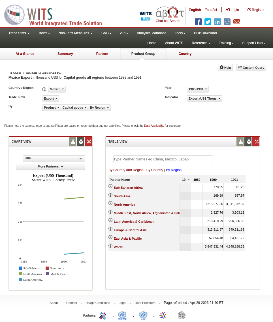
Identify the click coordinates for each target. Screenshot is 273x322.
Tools (180, 33)
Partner (102, 54)
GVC (106, 33)
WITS (56, 14)
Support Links (254, 43)
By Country (154, 170)
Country (184, 54)
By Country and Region (126, 170)
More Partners (50, 166)
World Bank (183, 315)
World (118, 247)
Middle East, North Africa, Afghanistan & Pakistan (150, 213)
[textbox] (163, 159)
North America (124, 204)
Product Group (143, 54)
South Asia (122, 196)
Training (226, 43)
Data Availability (154, 125)
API (124, 33)
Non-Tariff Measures (76, 33)
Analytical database (151, 33)
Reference (201, 43)
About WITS (174, 43)
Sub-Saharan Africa (128, 187)
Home (152, 43)
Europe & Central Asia (130, 230)
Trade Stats (19, 33)
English (195, 10)
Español (211, 10)
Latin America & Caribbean (133, 221)
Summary (65, 54)
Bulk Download (205, 33)
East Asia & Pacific (128, 238)
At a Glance (25, 54)
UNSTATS (143, 315)
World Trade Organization (163, 315)
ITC (103, 315)
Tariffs (44, 33)
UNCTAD (123, 315)
